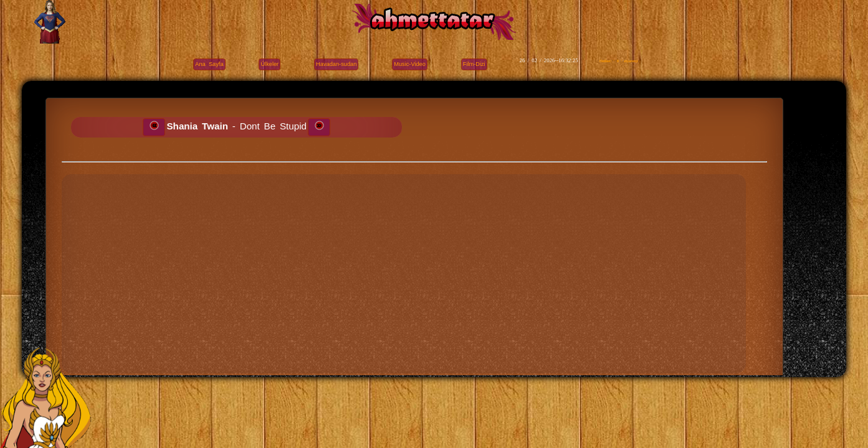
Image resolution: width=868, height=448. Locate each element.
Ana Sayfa (209, 64)
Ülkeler (269, 64)
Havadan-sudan (336, 64)
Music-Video (410, 64)
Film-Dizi (474, 64)
